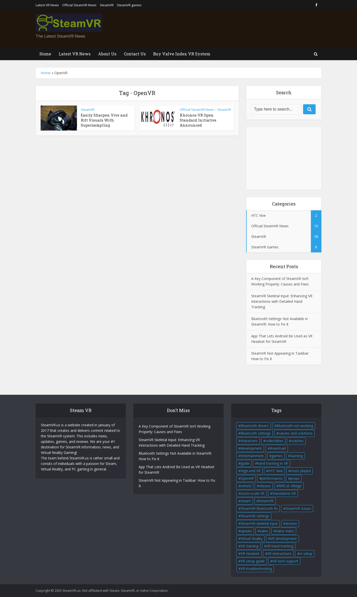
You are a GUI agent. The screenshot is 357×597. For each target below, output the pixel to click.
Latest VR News (47, 5)
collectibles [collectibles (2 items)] (274, 440)
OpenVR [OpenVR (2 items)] (247, 478)
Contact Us (135, 53)
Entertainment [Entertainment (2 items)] (252, 455)
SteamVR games (129, 5)
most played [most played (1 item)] (301, 470)
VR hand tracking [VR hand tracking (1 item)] (279, 546)
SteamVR (107, 5)
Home (45, 53)
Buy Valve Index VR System (181, 53)
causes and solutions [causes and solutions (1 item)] (296, 433)
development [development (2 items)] (251, 448)
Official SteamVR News (79, 5)
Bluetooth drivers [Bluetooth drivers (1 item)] (255, 425)
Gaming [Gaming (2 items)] (296, 455)
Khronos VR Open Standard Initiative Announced (198, 120)
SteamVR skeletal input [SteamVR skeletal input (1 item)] (259, 523)
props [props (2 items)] (295, 478)
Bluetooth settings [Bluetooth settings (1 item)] (256, 433)
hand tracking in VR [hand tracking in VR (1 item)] (272, 463)
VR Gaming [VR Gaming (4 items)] (249, 546)
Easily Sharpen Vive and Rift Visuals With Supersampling (104, 120)
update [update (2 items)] (246, 531)
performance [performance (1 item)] (272, 478)
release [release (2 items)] (265, 485)
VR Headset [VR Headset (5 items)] (250, 553)
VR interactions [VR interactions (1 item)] (279, 553)
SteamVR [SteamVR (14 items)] (266, 501)
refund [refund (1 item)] (246, 485)
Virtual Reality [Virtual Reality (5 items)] (251, 538)
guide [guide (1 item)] (245, 463)
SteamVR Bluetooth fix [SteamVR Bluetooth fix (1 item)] (259, 508)
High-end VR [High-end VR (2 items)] (250, 470)
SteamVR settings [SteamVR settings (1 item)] (255, 516)
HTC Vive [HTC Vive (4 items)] (275, 470)
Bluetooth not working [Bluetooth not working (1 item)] (295, 425)
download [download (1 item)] (278, 448)
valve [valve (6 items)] (264, 531)
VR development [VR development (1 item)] (283, 538)
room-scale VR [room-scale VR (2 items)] (252, 493)
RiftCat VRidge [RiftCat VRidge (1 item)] (290, 485)
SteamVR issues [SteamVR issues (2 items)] (298, 508)
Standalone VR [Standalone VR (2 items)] (284, 493)
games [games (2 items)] (277, 455)
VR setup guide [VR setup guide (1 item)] (253, 561)
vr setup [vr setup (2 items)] (305, 553)
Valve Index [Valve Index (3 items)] (285, 531)
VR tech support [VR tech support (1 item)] (285, 561)
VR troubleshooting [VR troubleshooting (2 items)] (256, 568)
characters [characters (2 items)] (249, 440)
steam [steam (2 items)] (246, 501)
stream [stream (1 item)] (291, 523)
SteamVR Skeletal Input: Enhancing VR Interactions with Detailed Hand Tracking (281, 301)
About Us (107, 53)
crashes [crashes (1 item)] (297, 440)
